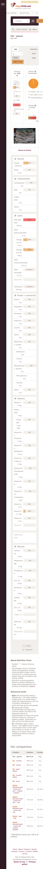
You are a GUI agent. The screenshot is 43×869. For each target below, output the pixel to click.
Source (21, 851)
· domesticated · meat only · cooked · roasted (17, 826)
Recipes (27, 849)
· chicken (17, 761)
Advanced (28, 650)
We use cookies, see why (29, 2)
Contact (29, 851)
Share (34, 29)
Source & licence (24, 150)
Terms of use (19, 862)
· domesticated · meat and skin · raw (17, 799)
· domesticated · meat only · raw (17, 809)
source (32, 686)
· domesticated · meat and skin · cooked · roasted (17, 789)
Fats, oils (14, 38)
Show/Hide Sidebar (3, 4)
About (21, 849)
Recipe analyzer (11, 13)
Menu (37, 13)
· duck (16, 781)
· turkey (16, 765)
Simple (28, 646)
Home (15, 849)
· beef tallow (15, 770)
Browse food (24, 13)
